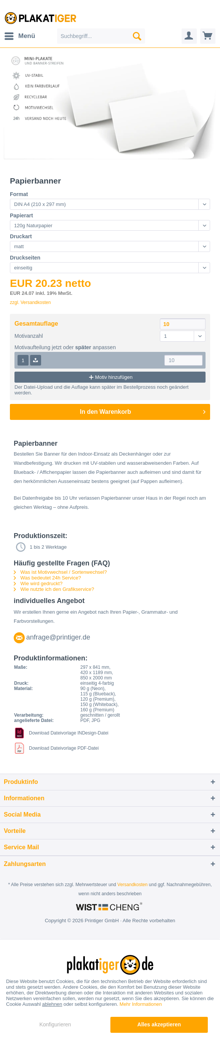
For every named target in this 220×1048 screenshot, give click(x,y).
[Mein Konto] (189, 36)
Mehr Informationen (141, 1004)
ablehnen (52, 1004)
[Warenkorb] (207, 36)
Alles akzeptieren (159, 1024)
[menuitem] (19, 36)
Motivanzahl (28, 336)
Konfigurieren (55, 1024)
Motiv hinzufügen (110, 377)
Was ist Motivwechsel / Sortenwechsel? (60, 572)
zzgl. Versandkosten (30, 302)
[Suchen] (137, 36)
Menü (20, 35)
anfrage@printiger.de (58, 637)
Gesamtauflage (36, 323)
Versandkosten (132, 884)
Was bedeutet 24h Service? (47, 578)
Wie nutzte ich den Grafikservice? (54, 589)
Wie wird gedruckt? (38, 583)
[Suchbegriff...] (101, 36)
